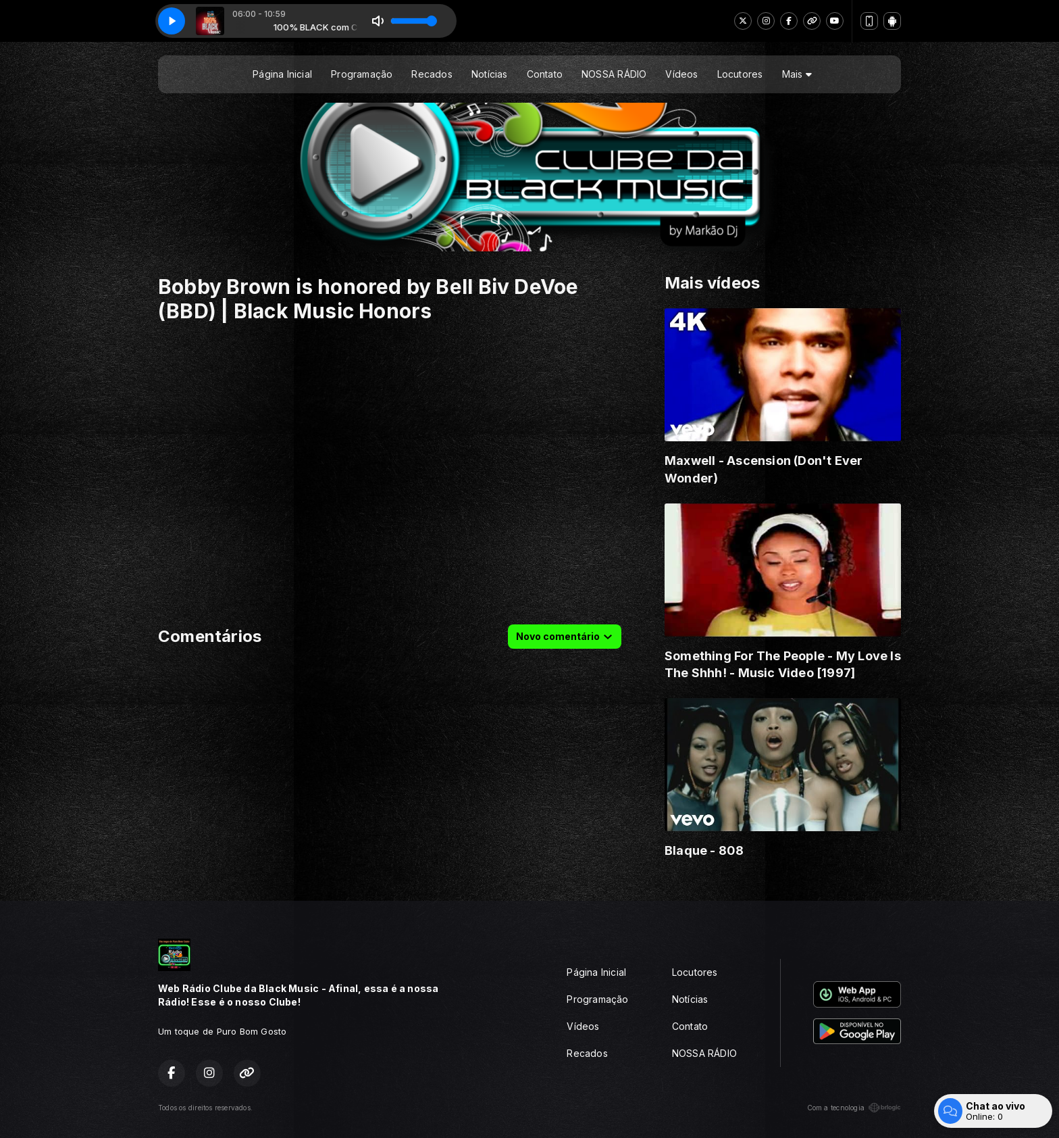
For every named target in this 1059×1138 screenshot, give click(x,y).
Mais (797, 74)
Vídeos (681, 74)
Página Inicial (282, 74)
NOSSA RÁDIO (614, 74)
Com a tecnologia (854, 1107)
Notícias (489, 74)
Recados (431, 74)
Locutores (740, 74)
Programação (361, 74)
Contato (545, 74)
